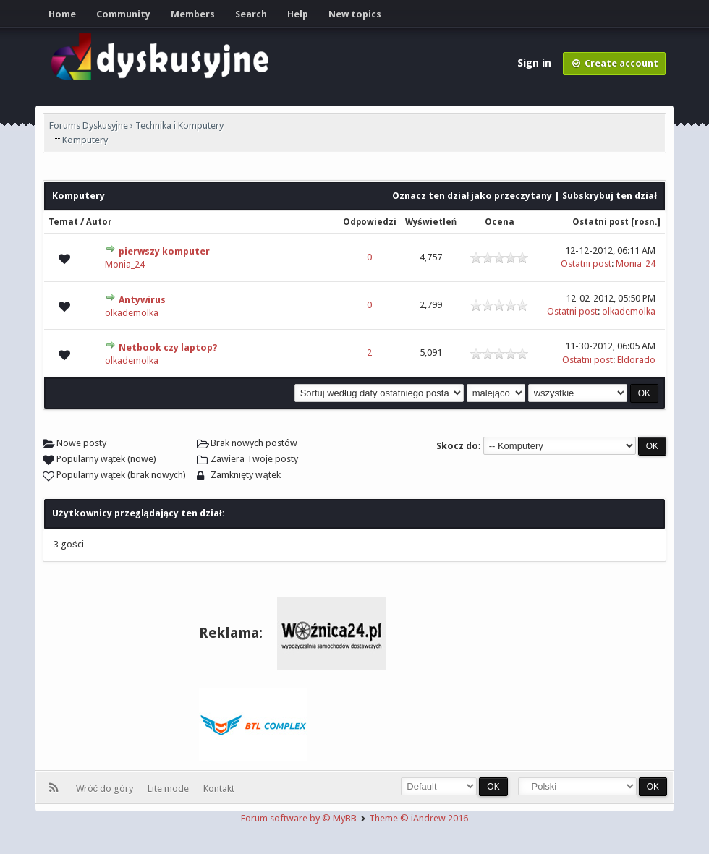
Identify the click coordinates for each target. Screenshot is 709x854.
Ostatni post (600, 222)
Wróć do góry (107, 788)
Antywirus (142, 299)
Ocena (499, 222)
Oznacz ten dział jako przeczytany (472, 195)
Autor (99, 222)
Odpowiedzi (369, 222)
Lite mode (170, 788)
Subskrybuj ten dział (609, 195)
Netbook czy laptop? (168, 347)
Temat (63, 222)
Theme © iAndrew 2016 (418, 818)
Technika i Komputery (179, 125)
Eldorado (636, 359)
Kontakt (218, 788)
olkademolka (131, 312)
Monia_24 (125, 264)
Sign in (535, 62)
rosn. (645, 222)
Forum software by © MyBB (300, 818)
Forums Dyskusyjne (88, 125)
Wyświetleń (431, 222)
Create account (614, 63)
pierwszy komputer (164, 251)
